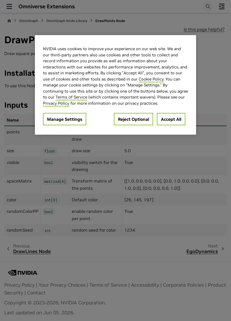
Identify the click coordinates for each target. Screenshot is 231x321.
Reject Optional (133, 119)
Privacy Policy (56, 103)
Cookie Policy (151, 79)
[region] (115, 85)
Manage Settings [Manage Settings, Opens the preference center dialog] (64, 119)
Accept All (171, 119)
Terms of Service (71, 97)
